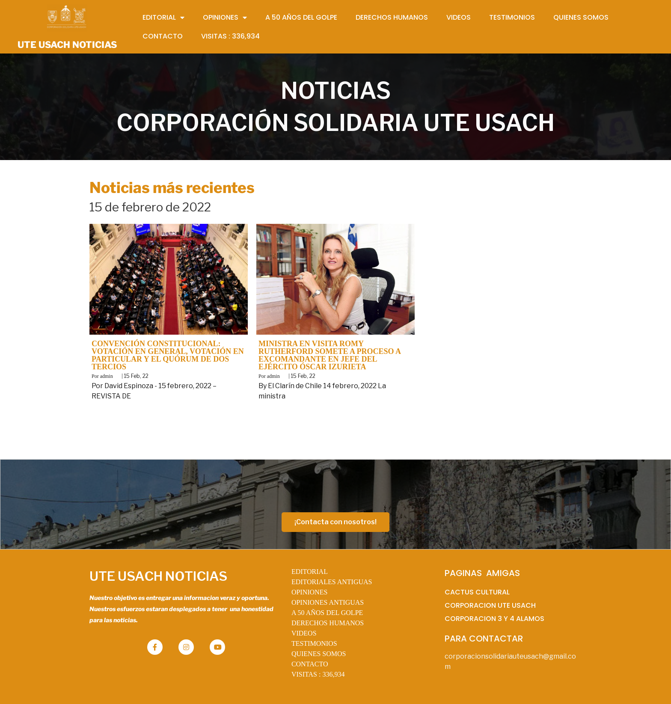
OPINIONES (309, 592)
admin (106, 376)
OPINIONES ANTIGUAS (327, 602)
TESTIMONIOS (314, 643)
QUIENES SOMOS (318, 653)
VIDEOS (304, 633)
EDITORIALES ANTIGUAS (331, 581)
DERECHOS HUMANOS (327, 623)
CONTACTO (309, 664)
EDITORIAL (309, 571)
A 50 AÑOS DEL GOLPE (327, 612)
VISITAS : (318, 674)
